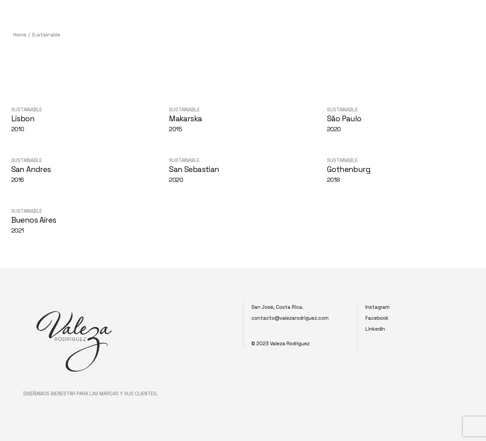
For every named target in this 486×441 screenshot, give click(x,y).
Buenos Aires (33, 220)
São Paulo (344, 119)
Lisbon (23, 119)
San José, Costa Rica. (277, 307)
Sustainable (26, 109)
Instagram (377, 307)
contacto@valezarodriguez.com (290, 318)
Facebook (377, 318)
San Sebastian (194, 169)
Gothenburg (348, 169)
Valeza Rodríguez (290, 343)
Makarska (185, 119)
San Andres (31, 169)
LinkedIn (375, 329)
